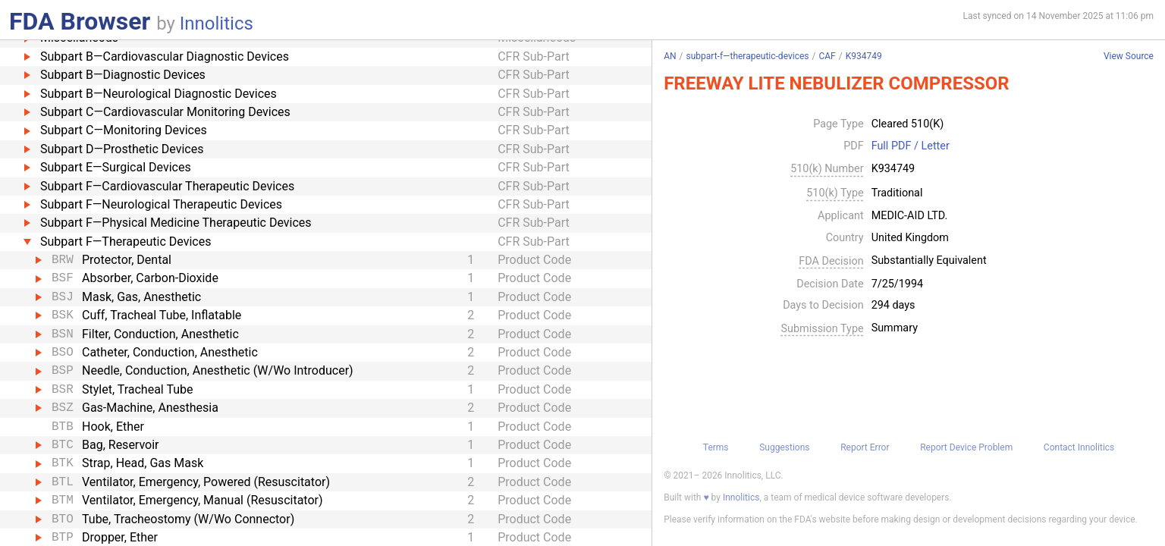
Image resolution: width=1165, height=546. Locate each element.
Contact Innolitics (1079, 447)
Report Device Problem (966, 447)
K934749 (864, 56)
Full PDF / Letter (910, 146)
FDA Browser (79, 21)
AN (670, 56)
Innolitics (216, 23)
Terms (716, 447)
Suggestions (784, 447)
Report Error (864, 447)
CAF (826, 56)
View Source (1129, 56)
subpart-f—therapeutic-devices (747, 56)
